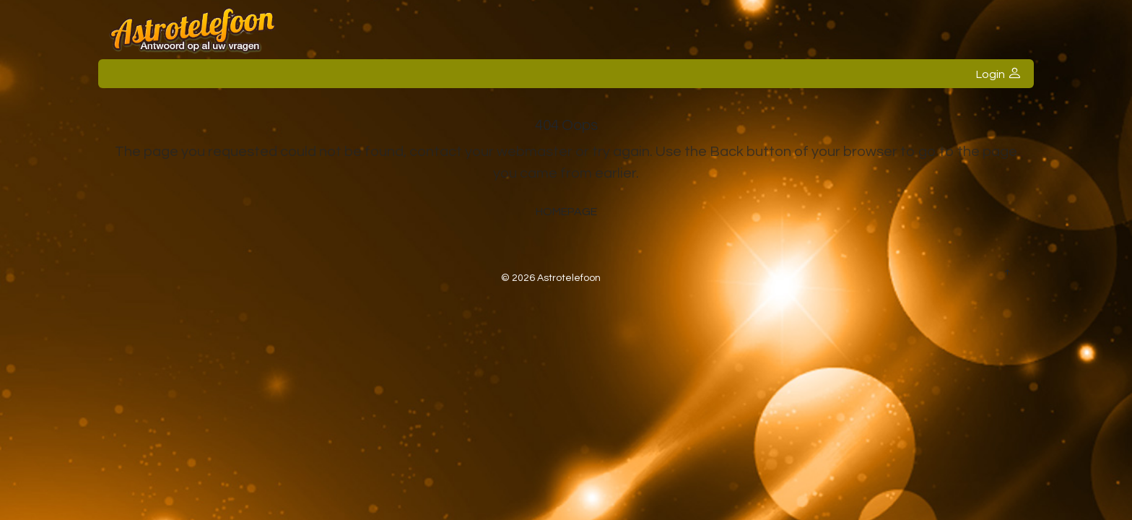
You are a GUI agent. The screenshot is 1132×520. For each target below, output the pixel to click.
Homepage (566, 211)
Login (999, 73)
